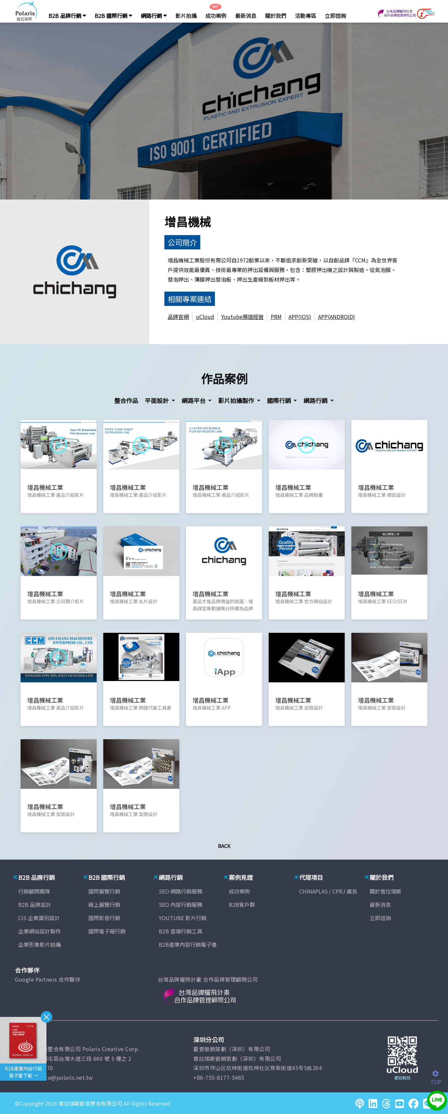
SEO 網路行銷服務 (180, 891)
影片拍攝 (186, 16)
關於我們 (275, 16)
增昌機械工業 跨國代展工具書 (140, 707)
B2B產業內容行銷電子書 (188, 944)
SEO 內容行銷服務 (180, 904)
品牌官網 (178, 317)
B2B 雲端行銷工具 (180, 931)
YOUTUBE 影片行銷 (183, 918)
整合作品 (126, 400)
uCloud (205, 317)
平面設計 (157, 400)
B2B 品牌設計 (34, 904)
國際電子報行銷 (107, 931)
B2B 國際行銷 (113, 16)
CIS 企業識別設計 (39, 918)
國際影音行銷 (104, 918)
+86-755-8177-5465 (218, 1077)
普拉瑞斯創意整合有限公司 (90, 1103)
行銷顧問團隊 (34, 891)
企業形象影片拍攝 (39, 944)
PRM (276, 317)
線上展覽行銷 (104, 904)
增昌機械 (187, 221)
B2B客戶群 (242, 904)
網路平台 (194, 400)
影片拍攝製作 (236, 400)
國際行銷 (279, 400)
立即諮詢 (335, 16)
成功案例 (215, 16)
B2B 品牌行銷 (67, 16)
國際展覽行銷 (104, 891)
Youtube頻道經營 (242, 317)
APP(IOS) (300, 317)
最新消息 (245, 16)
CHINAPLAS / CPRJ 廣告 (328, 891)
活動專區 (305, 16)
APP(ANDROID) (336, 317)
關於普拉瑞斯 (386, 891)
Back (224, 845)
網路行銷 (154, 16)
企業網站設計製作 (39, 931)
